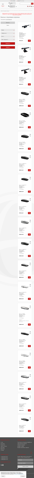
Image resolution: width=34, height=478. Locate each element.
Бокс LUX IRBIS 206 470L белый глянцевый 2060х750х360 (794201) (22, 362)
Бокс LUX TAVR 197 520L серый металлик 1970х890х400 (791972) (23, 383)
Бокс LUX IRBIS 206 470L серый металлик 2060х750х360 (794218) (22, 315)
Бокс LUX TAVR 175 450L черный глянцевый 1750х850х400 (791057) (22, 272)
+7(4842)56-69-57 (12, 5)
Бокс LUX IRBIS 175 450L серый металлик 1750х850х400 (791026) (22, 229)
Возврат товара (20, 445)
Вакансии (3, 448)
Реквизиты (3, 444)
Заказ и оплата (4, 445)
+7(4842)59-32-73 (12, 6)
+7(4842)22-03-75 (4, 457)
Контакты (3, 443)
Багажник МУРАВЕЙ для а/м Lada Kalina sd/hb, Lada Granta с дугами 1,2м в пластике (22, 78)
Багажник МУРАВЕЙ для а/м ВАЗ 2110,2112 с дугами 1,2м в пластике (22, 57)
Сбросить (8, 46)
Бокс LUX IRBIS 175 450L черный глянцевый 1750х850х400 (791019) (22, 250)
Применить (8, 42)
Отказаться (22, 476)
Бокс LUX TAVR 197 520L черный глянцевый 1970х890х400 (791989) (23, 405)
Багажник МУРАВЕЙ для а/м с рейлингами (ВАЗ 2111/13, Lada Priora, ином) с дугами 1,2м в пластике (22, 34)
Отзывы (2, 449)
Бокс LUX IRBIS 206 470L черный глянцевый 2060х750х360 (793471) (22, 340)
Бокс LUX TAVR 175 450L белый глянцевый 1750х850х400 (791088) (22, 293)
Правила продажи (21, 444)
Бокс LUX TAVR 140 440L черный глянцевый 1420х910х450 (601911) (22, 122)
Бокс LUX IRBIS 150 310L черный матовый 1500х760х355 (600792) (22, 100)
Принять (3, 476)
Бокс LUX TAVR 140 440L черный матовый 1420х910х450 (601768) (22, 143)
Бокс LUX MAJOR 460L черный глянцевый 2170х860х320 (22, 426)
